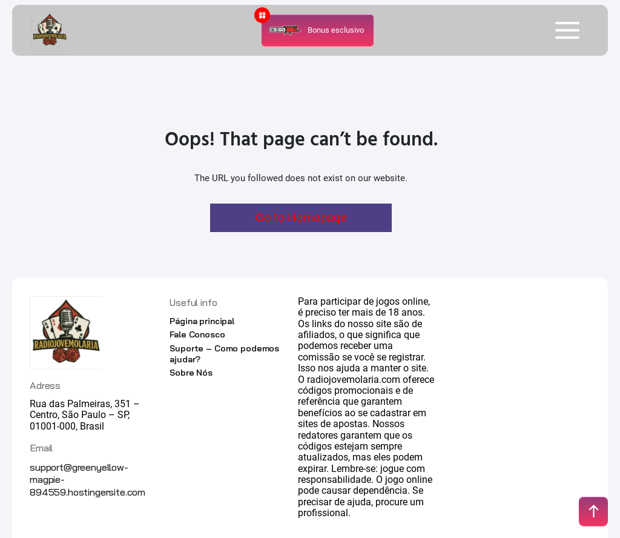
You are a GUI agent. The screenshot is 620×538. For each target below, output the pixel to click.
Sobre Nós (191, 372)
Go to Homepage (301, 217)
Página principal (202, 321)
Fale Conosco (197, 334)
